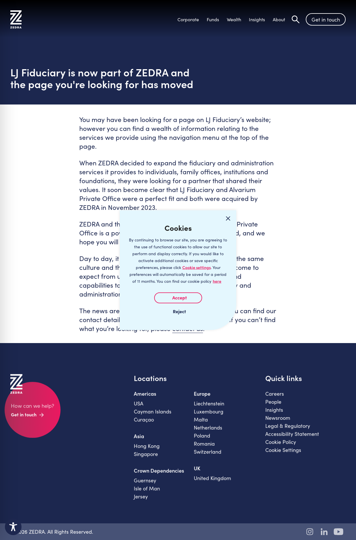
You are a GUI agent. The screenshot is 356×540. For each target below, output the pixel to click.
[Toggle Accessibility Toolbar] (13, 527)
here (217, 281)
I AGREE (178, 297)
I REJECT (178, 310)
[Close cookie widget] (228, 218)
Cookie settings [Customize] (196, 267)
